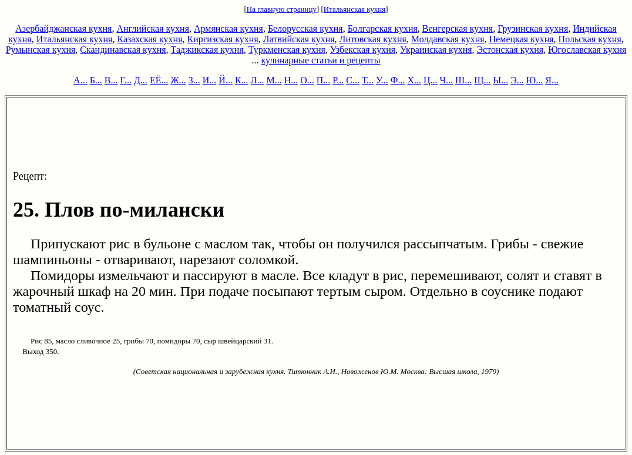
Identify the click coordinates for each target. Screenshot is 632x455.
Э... (517, 80)
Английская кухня (152, 28)
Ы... (500, 80)
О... (307, 80)
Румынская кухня (41, 50)
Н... (291, 80)
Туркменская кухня (286, 50)
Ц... (430, 80)
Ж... (178, 80)
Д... (140, 80)
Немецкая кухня (521, 39)
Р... (338, 80)
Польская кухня (590, 39)
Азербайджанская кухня (63, 28)
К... (241, 80)
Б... (96, 80)
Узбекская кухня (362, 50)
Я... (552, 80)
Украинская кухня (436, 50)
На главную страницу (282, 9)
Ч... (446, 80)
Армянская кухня (228, 28)
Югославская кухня (587, 50)
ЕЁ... (159, 80)
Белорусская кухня (305, 28)
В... (111, 80)
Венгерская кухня (457, 28)
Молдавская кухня (448, 39)
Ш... (463, 80)
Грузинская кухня (532, 28)
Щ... (482, 80)
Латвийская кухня (299, 39)
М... (273, 80)
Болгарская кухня (383, 28)
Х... (414, 80)
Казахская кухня (149, 39)
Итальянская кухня (354, 9)
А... (80, 80)
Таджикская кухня (207, 50)
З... (194, 80)
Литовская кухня (372, 39)
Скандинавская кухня (123, 50)
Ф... (398, 80)
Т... (368, 80)
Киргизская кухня (222, 39)
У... (382, 80)
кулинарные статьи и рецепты (321, 60)
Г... (126, 80)
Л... (257, 80)
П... (324, 80)
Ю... (534, 80)
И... (210, 80)
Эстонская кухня (510, 50)
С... (352, 80)
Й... (225, 80)
